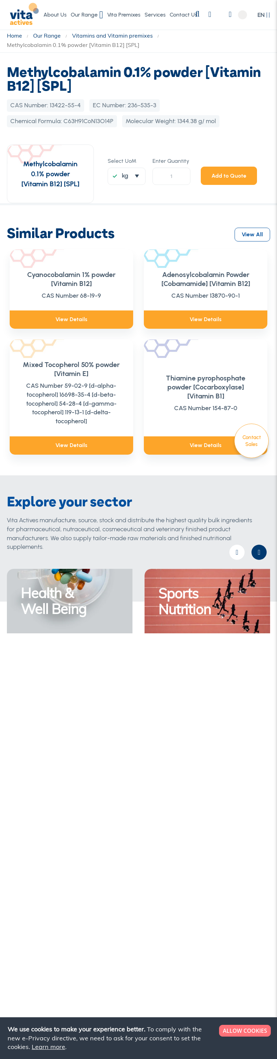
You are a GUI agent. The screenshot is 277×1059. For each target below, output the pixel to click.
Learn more (48, 1047)
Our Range (47, 35)
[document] (139, 1038)
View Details (71, 319)
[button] (263, 15)
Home (15, 35)
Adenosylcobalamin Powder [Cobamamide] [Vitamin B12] (205, 279)
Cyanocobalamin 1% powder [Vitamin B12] (71, 279)
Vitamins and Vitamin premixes (113, 35)
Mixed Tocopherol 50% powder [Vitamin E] (71, 369)
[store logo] (22, 14)
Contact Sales (252, 440)
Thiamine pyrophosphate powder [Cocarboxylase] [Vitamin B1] (205, 387)
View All (252, 232)
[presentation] (259, 552)
